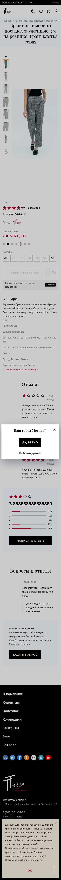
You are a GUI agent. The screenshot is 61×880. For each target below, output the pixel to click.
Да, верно (30, 442)
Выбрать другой (30, 453)
